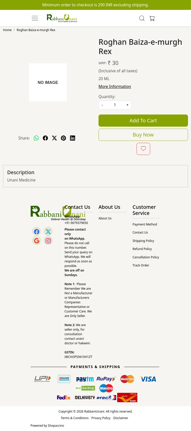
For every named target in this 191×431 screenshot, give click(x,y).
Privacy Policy (101, 418)
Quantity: (107, 96)
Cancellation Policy (146, 257)
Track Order (141, 265)
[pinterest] (63, 138)
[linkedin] (72, 138)
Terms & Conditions (74, 418)
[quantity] (115, 105)
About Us (105, 218)
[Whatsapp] (36, 138)
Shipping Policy (143, 241)
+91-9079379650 (76, 223)
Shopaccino (56, 425)
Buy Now (143, 134)
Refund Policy (142, 249)
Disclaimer (120, 418)
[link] (142, 18)
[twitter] (54, 138)
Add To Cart (143, 120)
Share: (24, 138)
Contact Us (140, 232)
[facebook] (45, 138)
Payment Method (145, 224)
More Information (115, 86)
